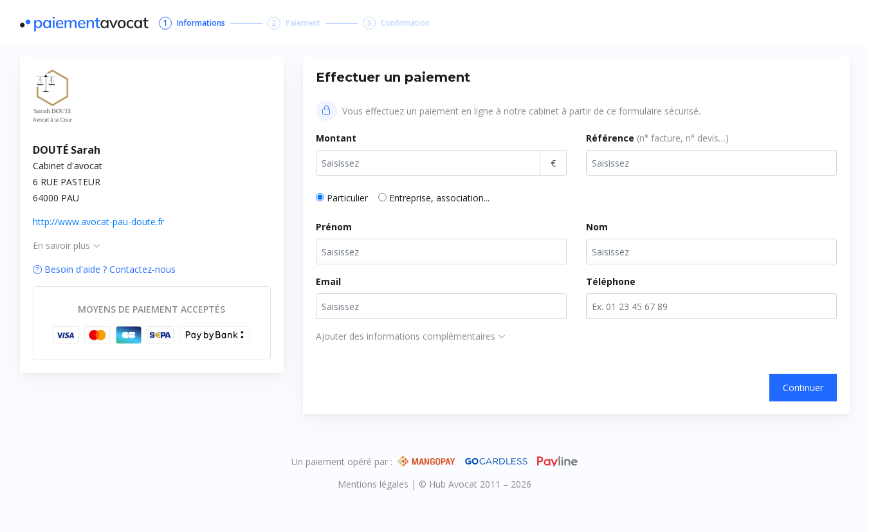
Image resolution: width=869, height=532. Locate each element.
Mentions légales (374, 484)
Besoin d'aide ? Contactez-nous (104, 269)
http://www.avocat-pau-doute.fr (98, 222)
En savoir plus (66, 245)
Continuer (803, 387)
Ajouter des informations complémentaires (411, 336)
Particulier (347, 198)
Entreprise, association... (439, 198)
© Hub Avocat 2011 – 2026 (475, 484)
